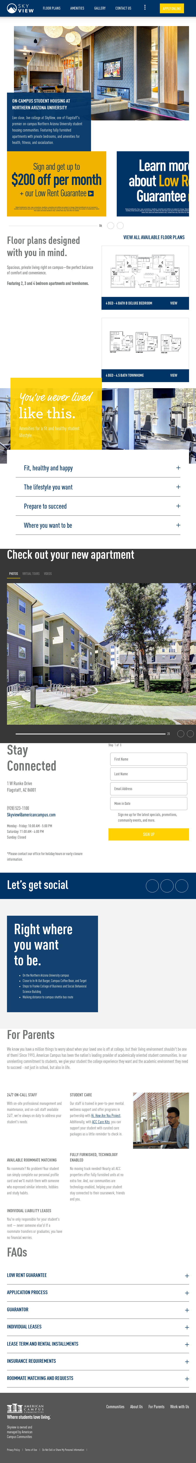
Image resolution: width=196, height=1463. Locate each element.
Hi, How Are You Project (105, 1114)
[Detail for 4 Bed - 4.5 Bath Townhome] (145, 349)
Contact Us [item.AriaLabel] (123, 8)
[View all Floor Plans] (145, 237)
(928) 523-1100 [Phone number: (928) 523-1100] (18, 806)
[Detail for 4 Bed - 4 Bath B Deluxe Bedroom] (145, 278)
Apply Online (172, 8)
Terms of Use (31, 1447)
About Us (136, 1404)
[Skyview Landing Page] (20, 8)
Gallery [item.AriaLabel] (99, 8)
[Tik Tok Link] (181, 883)
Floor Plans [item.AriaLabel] (52, 8)
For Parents (156, 1404)
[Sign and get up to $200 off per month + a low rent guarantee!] (56, 183)
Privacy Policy (13, 1447)
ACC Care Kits (101, 1120)
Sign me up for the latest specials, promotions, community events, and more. (147, 815)
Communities (115, 1404)
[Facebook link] (152, 883)
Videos (48, 571)
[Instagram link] (166, 883)
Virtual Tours (31, 571)
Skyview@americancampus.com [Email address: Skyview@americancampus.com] (31, 812)
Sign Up (149, 832)
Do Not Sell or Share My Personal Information (63, 1447)
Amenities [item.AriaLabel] (77, 8)
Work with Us (179, 1404)
